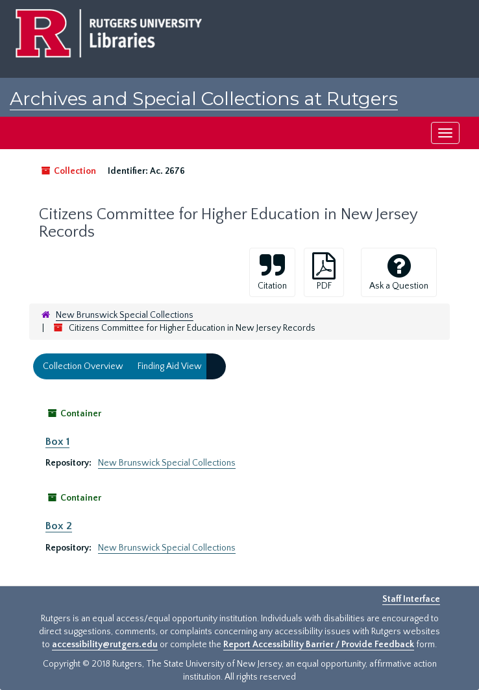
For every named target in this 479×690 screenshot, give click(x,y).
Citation (272, 271)
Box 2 (58, 526)
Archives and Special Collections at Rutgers (204, 99)
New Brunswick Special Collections (124, 315)
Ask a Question (398, 271)
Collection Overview (83, 366)
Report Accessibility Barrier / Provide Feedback (318, 644)
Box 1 (57, 441)
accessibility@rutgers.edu (105, 644)
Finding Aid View (170, 366)
